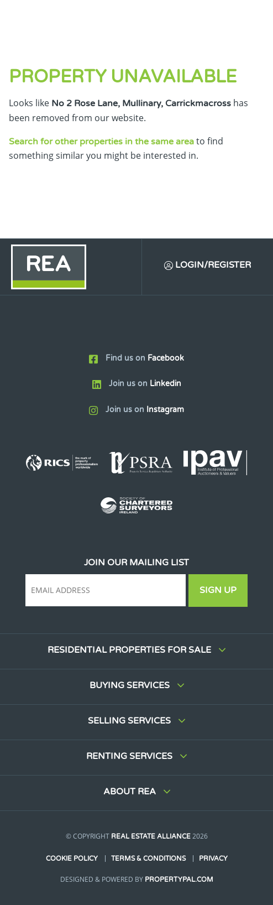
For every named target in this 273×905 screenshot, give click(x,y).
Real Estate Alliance (151, 836)
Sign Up (218, 590)
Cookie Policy (72, 858)
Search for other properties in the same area (101, 141)
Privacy (213, 858)
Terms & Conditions (148, 858)
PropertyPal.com (179, 879)
